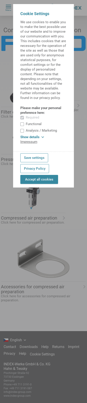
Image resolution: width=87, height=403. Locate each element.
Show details (32, 137)
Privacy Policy (34, 169)
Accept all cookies (39, 179)
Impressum (28, 142)
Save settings (34, 158)
